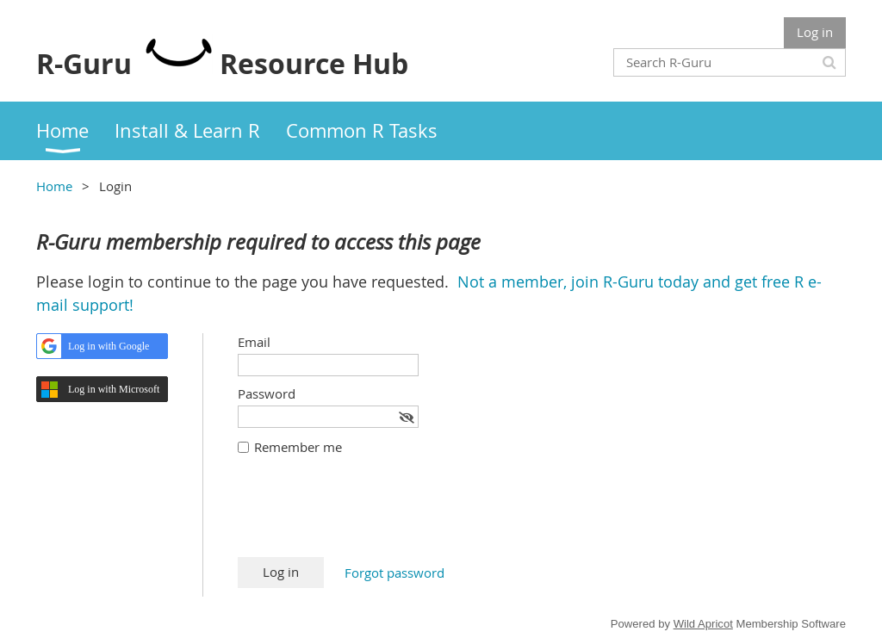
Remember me (298, 446)
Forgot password (394, 572)
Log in (815, 31)
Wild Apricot (703, 623)
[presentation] (369, 514)
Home (54, 186)
